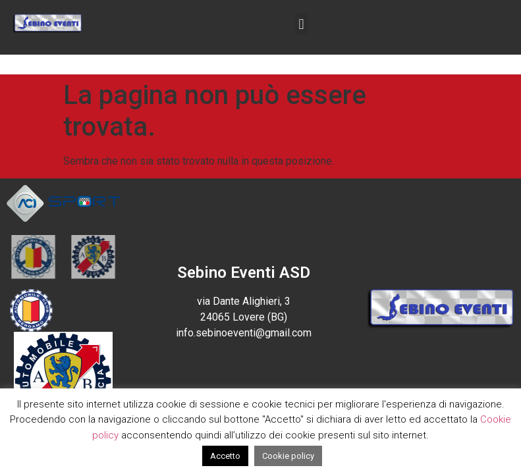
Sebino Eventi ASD (243, 272)
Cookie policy (288, 456)
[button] (301, 24)
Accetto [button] (225, 456)
